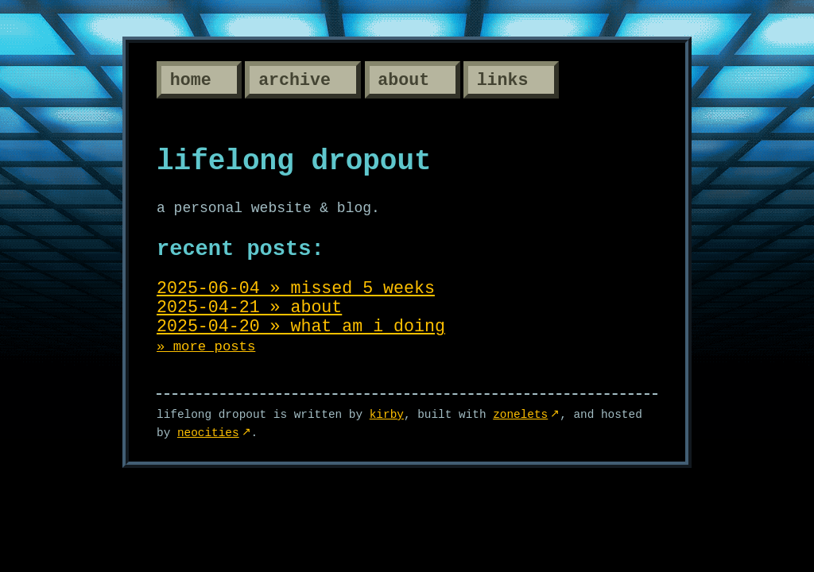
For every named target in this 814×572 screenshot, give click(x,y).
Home (190, 80)
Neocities (208, 433)
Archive (294, 80)
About (403, 80)
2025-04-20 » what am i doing (301, 326)
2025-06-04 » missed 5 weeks (296, 288)
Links (503, 80)
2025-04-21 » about (249, 307)
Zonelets (520, 414)
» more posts (206, 346)
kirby (387, 414)
